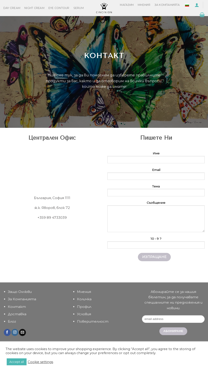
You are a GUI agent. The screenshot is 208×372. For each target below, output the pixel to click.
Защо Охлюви (20, 292)
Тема (156, 192)
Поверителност (92, 321)
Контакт (17, 307)
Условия (84, 314)
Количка (84, 299)
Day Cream (11, 8)
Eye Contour (58, 8)
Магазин (127, 4)
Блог (12, 321)
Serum (78, 8)
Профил (84, 307)
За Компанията (167, 4)
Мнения (144, 4)
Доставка (17, 314)
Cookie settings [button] (40, 362)
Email (156, 175)
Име (156, 158)
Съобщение (156, 218)
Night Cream (34, 8)
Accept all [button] (16, 362)
